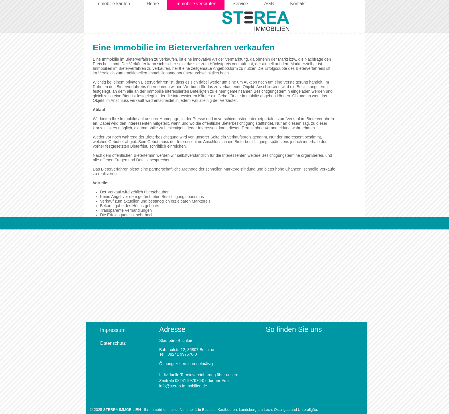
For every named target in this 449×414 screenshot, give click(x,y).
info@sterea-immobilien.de (183, 386)
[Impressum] (112, 330)
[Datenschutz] (113, 343)
